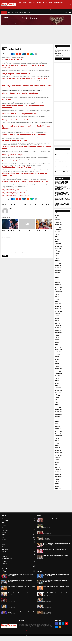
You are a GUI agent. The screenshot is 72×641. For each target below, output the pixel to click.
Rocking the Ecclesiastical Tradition (16, 172)
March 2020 (57, 347)
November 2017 (58, 395)
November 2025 (58, 230)
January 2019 (58, 371)
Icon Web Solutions (43, 639)
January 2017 (58, 412)
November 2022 (58, 292)
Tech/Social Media (56, 13)
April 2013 (57, 489)
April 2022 (57, 304)
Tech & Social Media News (6, 562)
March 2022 (57, 306)
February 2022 (58, 307)
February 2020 (58, 349)
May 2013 (57, 487)
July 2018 (57, 381)
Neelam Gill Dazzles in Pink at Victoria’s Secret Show (54, 554)
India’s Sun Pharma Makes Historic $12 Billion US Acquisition (56, 591)
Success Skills (4, 561)
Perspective (21, 7)
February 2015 (58, 451)
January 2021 (58, 330)
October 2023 (58, 273)
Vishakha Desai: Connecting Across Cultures (20, 118)
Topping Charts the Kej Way (13, 159)
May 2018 (57, 385)
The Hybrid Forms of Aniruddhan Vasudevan (20, 98)
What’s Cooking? (45, 13)
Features (13, 12)
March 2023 (57, 285)
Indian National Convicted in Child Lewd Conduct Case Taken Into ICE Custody (61, 187)
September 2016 (58, 419)
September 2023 (58, 275)
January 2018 (58, 391)
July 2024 (57, 258)
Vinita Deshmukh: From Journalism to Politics (25, 186)
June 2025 (57, 239)
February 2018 (58, 390)
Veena (4, 55)
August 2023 (57, 277)
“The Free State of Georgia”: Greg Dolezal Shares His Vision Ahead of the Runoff (62, 162)
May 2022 (57, 302)
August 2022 (57, 297)
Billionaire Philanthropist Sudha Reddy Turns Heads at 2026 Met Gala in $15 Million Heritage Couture (56, 530)
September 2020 (58, 337)
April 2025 (57, 242)
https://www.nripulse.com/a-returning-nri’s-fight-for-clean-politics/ (15, 195)
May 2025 (57, 241)
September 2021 (58, 316)
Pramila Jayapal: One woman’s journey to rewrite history (25, 83)
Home (20, 2)
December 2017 (58, 393)
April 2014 (57, 469)
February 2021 (58, 328)
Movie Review (4, 552)
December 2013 (58, 475)
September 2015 (58, 439)
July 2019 (57, 361)
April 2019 (57, 366)
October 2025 (58, 232)
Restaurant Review (66, 13)
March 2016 (57, 429)
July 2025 (57, 237)
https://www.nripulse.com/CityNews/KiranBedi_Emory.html (13, 197)
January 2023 (58, 289)
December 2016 (58, 414)
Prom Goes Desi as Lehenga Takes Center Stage (53, 523)
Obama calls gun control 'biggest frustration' (41, 209)
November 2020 (58, 333)
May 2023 (57, 282)
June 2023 (57, 280)
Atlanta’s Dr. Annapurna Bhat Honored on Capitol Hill (19, 597)
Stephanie (57, 208)
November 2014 (58, 457)
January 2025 (58, 247)
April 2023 (57, 283)
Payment (45, 2)
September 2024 (58, 254)
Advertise (39, 2)
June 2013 (57, 486)
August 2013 (57, 482)
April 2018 (57, 386)
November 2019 (58, 354)
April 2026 (57, 222)
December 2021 (58, 311)
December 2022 (58, 290)
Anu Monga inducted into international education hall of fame (27, 90)
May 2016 (57, 426)
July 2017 (57, 402)
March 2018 (57, 388)
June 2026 (57, 218)
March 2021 (57, 326)
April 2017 (57, 407)
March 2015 (57, 450)
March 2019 (57, 367)
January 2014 (58, 474)
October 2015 (58, 438)
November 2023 (58, 271)
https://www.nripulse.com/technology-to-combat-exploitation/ (14, 192)
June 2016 (57, 424)
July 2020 (57, 340)
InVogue (33, 12)
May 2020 (57, 343)
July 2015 (57, 443)
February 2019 (58, 369)
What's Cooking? (4, 573)
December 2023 (58, 270)
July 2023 (57, 278)
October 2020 (58, 335)
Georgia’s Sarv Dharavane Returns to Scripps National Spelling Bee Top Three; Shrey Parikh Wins (21, 610)
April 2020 (57, 345)
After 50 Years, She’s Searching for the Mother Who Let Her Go (62, 209)
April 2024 (57, 263)
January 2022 (58, 309)
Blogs (2, 526)
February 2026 (58, 225)
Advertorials (3, 523)
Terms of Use (32, 2)
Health (25, 12)
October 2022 (58, 294)
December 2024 (58, 249)
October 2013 (58, 479)
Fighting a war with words (12, 64)
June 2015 (57, 445)
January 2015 (58, 453)
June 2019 (57, 362)
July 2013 (57, 484)
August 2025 (57, 235)
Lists (2, 550)
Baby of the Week (4, 525)
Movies (37, 12)
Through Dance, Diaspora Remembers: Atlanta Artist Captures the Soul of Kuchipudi (62, 193)
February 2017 (58, 410)
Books (22, 12)
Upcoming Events (4, 569)
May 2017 (57, 405)
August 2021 (57, 318)
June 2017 (57, 403)
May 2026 (57, 220)
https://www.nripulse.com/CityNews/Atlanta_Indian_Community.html (15, 198)
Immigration (29, 12)
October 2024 (58, 253)
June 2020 (57, 342)
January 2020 (58, 350)
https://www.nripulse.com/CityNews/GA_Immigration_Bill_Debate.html (15, 200)
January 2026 (58, 227)
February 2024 (58, 266)
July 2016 (57, 422)
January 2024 (58, 268)
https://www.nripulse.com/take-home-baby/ (10, 194)
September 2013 (58, 481)
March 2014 (57, 470)
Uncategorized (4, 51)
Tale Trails (6, 104)
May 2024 (57, 261)
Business (9, 12)
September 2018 (58, 378)
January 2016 (58, 433)
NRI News (5, 13)
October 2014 (58, 458)
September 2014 (58, 460)
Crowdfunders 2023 (58, 2)
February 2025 (58, 246)
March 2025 (57, 244)
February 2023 (58, 287)
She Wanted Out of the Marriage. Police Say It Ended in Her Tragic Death (61, 157)
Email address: (58, 58)
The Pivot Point (40, 13)
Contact (50, 2)
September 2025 (58, 234)
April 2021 (57, 325)
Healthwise (3, 544)
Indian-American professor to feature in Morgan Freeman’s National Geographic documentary (44, 236)
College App (51, 13)
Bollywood (61, 12)
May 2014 (57, 467)
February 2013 (58, 493)
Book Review (3, 530)
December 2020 (58, 331)
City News (2, 13)
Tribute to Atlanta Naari (5, 566)
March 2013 (57, 491)
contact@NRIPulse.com (27, 634)
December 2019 (58, 352)
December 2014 (58, 455)
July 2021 (57, 319)
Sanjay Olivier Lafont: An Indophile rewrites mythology (24, 139)
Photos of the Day (6, 540)
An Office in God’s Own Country (14, 145)
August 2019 (57, 359)
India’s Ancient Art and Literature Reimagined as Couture (55, 560)
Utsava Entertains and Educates (26, 235)
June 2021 (57, 321)
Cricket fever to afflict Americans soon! (18, 166)
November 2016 (58, 415)
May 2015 (57, 446)
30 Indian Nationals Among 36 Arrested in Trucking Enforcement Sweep (62, 172)
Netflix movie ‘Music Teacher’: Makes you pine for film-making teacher (9, 236)
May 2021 (57, 323)
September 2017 (58, 398)
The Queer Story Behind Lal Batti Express (18, 125)
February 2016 (58, 431)
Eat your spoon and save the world (16, 78)
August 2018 (57, 379)
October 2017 (58, 397)
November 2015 (58, 436)
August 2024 (57, 256)
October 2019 (58, 355)
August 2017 (57, 400)
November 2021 (58, 313)
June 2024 (57, 259)
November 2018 (58, 374)
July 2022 (57, 299)
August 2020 (57, 338)
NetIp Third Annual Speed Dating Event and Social (14, 209)
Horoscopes (3, 545)
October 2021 (58, 314)
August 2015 (57, 441)
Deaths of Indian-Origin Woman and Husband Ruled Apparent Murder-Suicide (62, 167)
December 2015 (58, 434)
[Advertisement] (36, 39)
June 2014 (57, 465)
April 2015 (57, 448)
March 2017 (57, 409)
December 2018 (58, 373)
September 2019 (58, 357)
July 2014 (57, 463)
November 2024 (58, 251)
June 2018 (57, 383)
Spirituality (3, 559)
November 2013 (58, 477)
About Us (25, 2)
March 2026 (57, 223)
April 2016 (57, 427)
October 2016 (58, 417)
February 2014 (58, 472)
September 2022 (58, 295)
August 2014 (57, 462)
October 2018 (58, 376)
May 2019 (57, 364)
